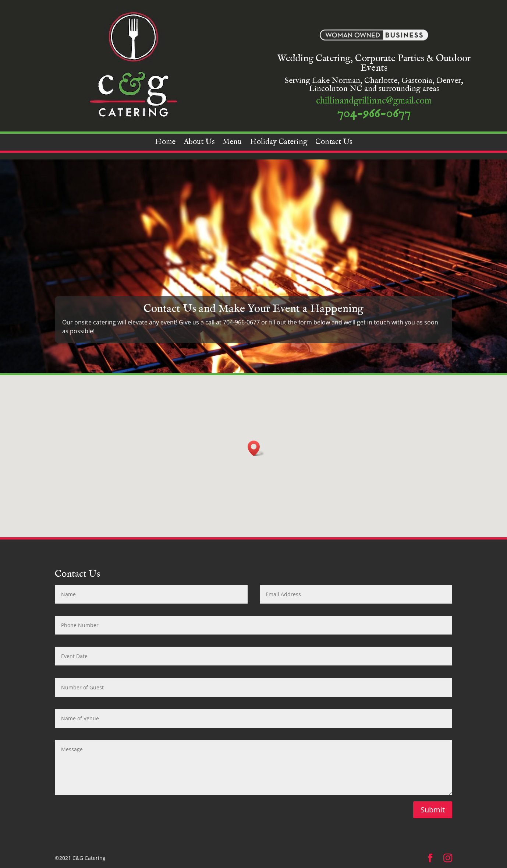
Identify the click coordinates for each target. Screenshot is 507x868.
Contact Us (333, 143)
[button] (256, 448)
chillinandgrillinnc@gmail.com (374, 101)
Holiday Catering (278, 143)
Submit (433, 810)
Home (165, 143)
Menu (232, 143)
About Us (199, 143)
